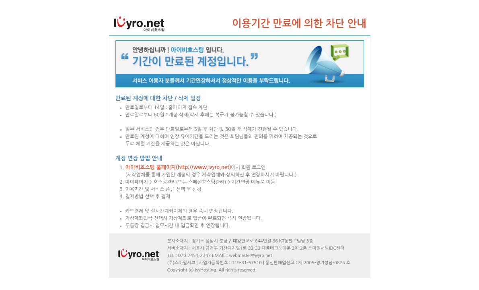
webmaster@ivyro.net (250, 255)
